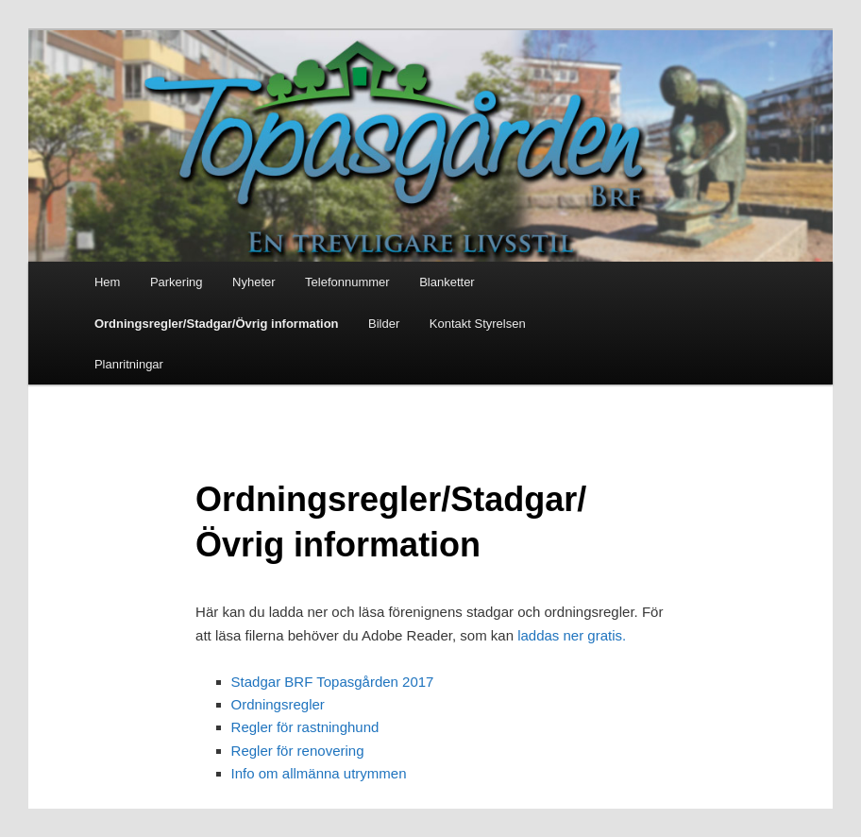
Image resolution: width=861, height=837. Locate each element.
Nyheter (254, 282)
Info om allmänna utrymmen (319, 773)
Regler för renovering (297, 751)
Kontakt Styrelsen (478, 323)
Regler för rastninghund (305, 727)
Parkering (176, 282)
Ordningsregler (278, 704)
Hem (107, 282)
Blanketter (447, 282)
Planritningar (128, 364)
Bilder (383, 323)
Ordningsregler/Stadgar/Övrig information (216, 323)
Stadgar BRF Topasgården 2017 (332, 682)
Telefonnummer (347, 282)
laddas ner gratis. (571, 635)
